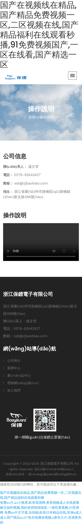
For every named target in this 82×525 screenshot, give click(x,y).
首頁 (31, 117)
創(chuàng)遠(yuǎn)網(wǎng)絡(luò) (52, 474)
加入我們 (14, 390)
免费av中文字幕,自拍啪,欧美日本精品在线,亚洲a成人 (43, 512)
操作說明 (47, 117)
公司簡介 (14, 361)
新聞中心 (14, 368)
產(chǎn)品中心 (19, 375)
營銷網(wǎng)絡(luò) (23, 383)
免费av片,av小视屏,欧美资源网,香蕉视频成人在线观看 (39, 503)
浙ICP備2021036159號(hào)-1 (53, 469)
